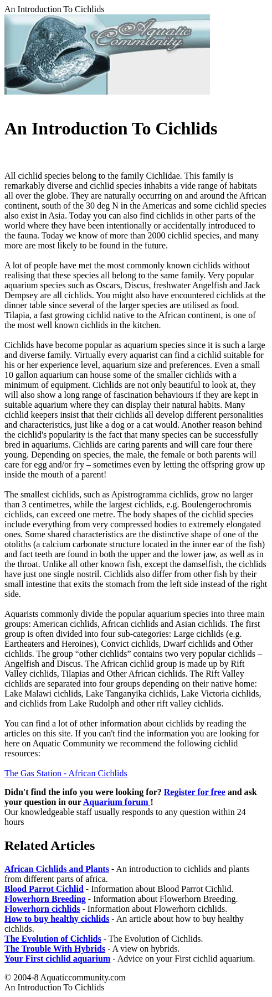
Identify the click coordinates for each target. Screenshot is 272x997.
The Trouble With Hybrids (54, 948)
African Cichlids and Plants (56, 869)
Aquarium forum (117, 802)
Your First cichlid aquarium (57, 958)
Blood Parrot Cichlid (44, 889)
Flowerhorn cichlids (42, 908)
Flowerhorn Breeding (45, 898)
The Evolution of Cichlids (52, 938)
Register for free (194, 792)
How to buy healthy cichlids (56, 918)
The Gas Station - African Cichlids (65, 773)
